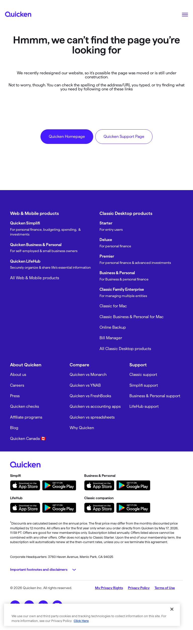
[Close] (171, 609)
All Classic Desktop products (125, 349)
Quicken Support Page (124, 136)
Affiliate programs (26, 417)
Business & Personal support (154, 396)
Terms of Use (165, 588)
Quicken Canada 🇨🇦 (28, 438)
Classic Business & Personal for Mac (132, 317)
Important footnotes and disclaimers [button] (38, 569)
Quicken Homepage (67, 136)
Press (15, 396)
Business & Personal (117, 273)
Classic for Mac (113, 306)
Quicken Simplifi (25, 223)
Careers (17, 385)
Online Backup (113, 327)
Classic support (143, 374)
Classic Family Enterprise (122, 289)
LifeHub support (144, 406)
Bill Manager (111, 338)
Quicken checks (24, 406)
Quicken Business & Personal (36, 245)
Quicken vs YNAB (85, 385)
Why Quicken (82, 428)
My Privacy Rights (109, 588)
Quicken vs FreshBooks (90, 396)
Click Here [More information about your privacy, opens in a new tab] (81, 620)
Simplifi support (143, 385)
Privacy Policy (139, 588)
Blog (14, 428)
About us (18, 374)
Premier (107, 256)
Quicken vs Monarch (88, 374)
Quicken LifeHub (25, 261)
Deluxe (106, 240)
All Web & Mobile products (34, 278)
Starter (106, 223)
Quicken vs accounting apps (95, 406)
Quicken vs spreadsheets (92, 417)
